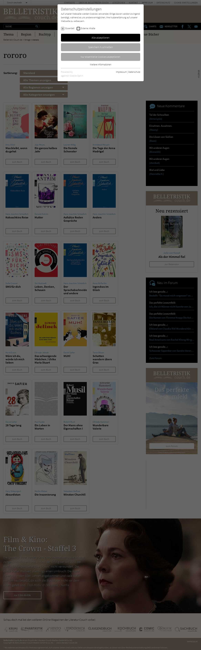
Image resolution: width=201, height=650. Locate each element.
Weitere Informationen (100, 64)
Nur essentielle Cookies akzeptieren (100, 56)
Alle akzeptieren (101, 37)
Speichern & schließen (100, 47)
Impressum (121, 71)
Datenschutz (134, 71)
